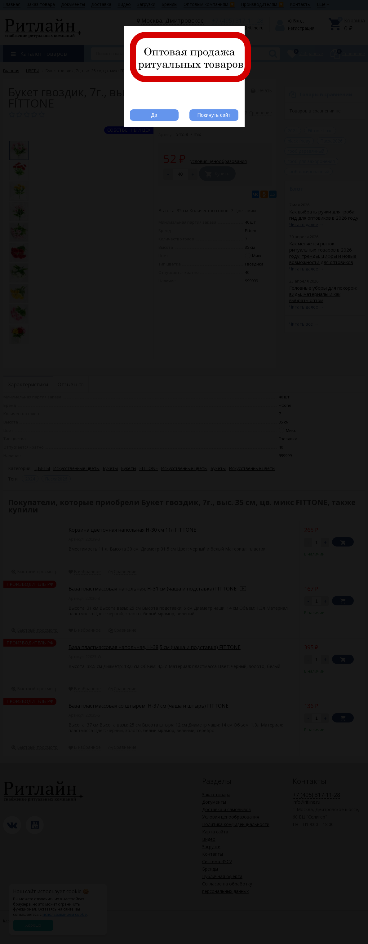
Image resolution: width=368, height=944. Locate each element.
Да (154, 115)
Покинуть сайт (213, 115)
